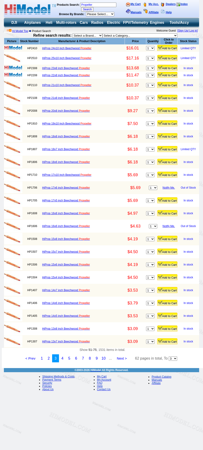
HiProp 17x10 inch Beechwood (66, 174)
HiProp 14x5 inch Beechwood (66, 315)
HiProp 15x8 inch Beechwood (66, 239)
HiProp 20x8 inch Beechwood (66, 110)
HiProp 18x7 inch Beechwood (66, 149)
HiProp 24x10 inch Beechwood (66, 48)
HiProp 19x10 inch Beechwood (66, 123)
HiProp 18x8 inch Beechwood (66, 136)
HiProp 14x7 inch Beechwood (66, 290)
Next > (122, 358)
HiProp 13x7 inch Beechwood (66, 341)
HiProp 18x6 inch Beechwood (66, 162)
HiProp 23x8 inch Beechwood (66, 68)
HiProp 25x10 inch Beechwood (66, 58)
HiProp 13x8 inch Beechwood (66, 328)
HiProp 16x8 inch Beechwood (66, 213)
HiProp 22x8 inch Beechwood (66, 75)
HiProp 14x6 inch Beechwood (66, 303)
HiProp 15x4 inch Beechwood (66, 277)
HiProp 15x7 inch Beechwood (66, 251)
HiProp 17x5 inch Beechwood (66, 200)
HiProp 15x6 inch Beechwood (66, 264)
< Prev (30, 358)
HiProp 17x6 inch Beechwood (66, 187)
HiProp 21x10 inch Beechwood (66, 85)
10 (104, 358)
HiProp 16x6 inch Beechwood (66, 226)
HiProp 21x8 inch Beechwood (66, 98)
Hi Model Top (20, 31)
